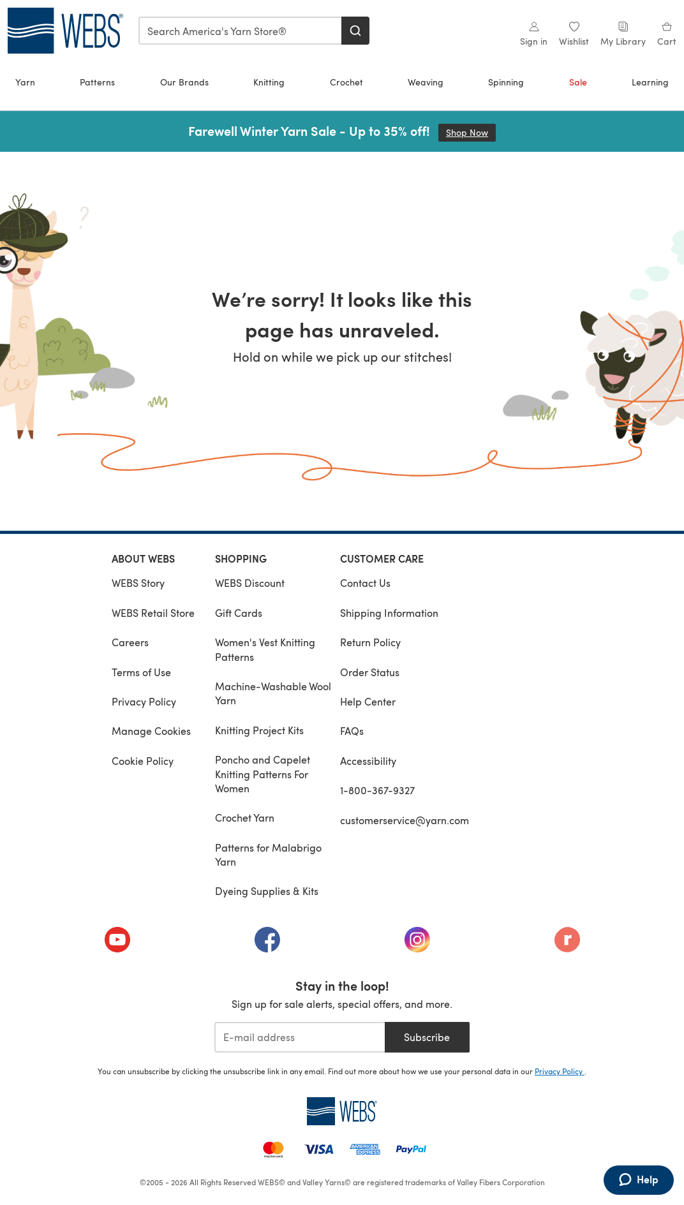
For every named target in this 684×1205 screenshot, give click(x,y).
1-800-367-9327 (377, 790)
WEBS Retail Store (153, 612)
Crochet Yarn (244, 817)
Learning (650, 82)
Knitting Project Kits (259, 730)
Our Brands (184, 82)
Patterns (97, 82)
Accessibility (368, 760)
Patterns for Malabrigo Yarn (268, 854)
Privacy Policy (144, 701)
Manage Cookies (151, 730)
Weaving (425, 82)
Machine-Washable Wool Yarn (273, 693)
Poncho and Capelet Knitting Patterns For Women (262, 774)
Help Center (368, 701)
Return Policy (370, 642)
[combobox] (240, 31)
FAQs (352, 730)
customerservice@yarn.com (404, 820)
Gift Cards (238, 612)
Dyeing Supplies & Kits (266, 891)
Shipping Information (389, 612)
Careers (130, 642)
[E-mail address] (299, 1037)
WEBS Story (138, 582)
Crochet (346, 82)
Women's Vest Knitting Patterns (265, 649)
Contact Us (365, 582)
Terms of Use (141, 672)
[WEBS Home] (342, 1111)
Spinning (506, 82)
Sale (578, 82)
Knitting (269, 82)
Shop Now (471, 132)
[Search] (355, 31)
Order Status (369, 672)
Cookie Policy (143, 760)
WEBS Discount (250, 582)
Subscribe (427, 1037)
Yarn (25, 82)
